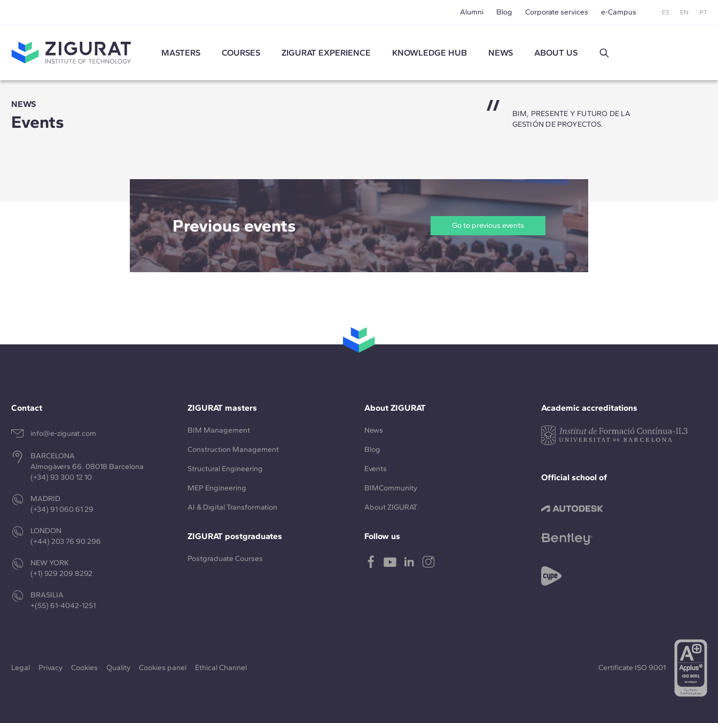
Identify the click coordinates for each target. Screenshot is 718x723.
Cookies (84, 667)
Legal (20, 667)
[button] (604, 53)
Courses (241, 53)
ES (665, 12)
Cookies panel (162, 667)
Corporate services (556, 12)
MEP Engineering (217, 488)
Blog (504, 12)
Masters (180, 53)
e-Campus (618, 12)
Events (375, 468)
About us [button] (555, 53)
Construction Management (233, 449)
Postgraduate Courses (225, 558)
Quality (118, 667)
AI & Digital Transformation (232, 507)
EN (684, 12)
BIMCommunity (390, 488)
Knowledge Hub (429, 53)
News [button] (500, 53)
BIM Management (219, 430)
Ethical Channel (221, 667)
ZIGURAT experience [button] (326, 53)
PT (703, 12)
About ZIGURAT (390, 507)
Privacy (50, 667)
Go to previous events (488, 225)
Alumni (471, 12)
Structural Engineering (225, 468)
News (373, 430)
